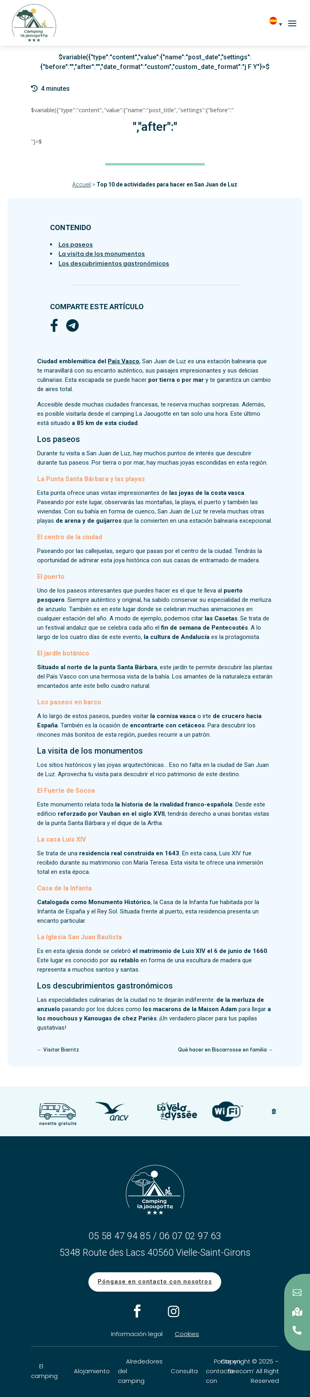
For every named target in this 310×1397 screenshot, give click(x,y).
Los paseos (76, 244)
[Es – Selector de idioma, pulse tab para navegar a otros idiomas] (278, 24)
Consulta (184, 1371)
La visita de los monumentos (102, 254)
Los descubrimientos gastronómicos (114, 263)
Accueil (81, 184)
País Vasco (123, 361)
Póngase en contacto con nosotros (155, 1281)
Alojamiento (92, 1371)
